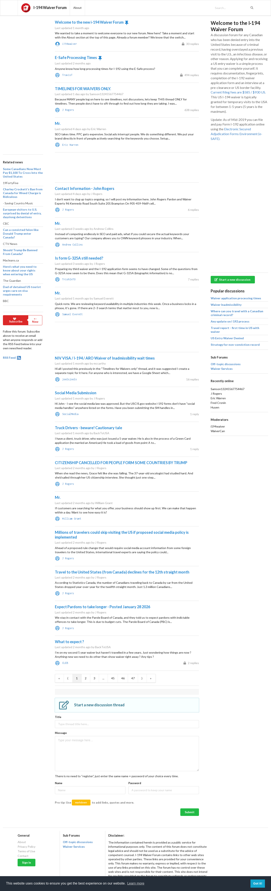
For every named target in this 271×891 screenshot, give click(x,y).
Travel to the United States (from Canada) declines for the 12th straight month (122, 572)
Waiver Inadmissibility (226, 304)
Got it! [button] (257, 883)
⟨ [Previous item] (67, 678)
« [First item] (59, 678)
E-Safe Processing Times (76, 57)
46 (123, 678)
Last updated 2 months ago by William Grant (84, 503)
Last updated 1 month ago (72, 28)
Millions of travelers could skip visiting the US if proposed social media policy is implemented (122, 534)
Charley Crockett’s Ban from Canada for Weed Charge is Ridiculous (23, 192)
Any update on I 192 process (230, 321)
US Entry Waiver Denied (227, 338)
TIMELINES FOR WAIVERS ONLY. (83, 88)
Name (58, 783)
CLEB (65, 662)
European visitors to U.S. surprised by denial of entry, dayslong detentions (22, 213)
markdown (81, 802)
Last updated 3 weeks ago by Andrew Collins (84, 228)
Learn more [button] (135, 883)
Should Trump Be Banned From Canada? (20, 252)
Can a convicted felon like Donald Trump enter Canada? (21, 233)
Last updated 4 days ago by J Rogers (78, 194)
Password (134, 783)
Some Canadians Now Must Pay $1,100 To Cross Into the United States (23, 172)
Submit (190, 812)
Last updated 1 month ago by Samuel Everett (84, 298)
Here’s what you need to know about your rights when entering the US (20, 270)
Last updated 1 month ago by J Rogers (80, 398)
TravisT (67, 75)
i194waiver (69, 43)
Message (61, 733)
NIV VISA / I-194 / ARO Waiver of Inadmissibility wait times (105, 358)
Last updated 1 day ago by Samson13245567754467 (89, 94)
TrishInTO (68, 279)
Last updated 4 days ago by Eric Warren (80, 129)
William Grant (71, 518)
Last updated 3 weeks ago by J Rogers (80, 263)
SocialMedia (70, 414)
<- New (35, 320)
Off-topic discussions (226, 364)
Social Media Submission (75, 392)
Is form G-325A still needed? (79, 258)
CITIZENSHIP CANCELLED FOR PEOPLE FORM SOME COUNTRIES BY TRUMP (121, 462)
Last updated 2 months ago (73, 63)
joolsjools (69, 379)
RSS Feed (12, 357)
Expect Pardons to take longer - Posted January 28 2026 (102, 606)
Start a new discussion (232, 279)
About (22, 842)
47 (133, 678)
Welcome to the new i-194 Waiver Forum (89, 22)
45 (113, 678)
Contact (23, 856)
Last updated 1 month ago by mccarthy (80, 363)
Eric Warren (70, 144)
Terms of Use (26, 851)
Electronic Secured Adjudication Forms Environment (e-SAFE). (236, 134)
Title (58, 717)
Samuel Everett (72, 314)
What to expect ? (69, 641)
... (103, 678)
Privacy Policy (26, 846)
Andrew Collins (72, 244)
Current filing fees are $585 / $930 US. (238, 92)
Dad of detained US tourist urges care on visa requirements (22, 290)
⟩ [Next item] (141, 678)
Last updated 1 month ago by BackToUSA (82, 433)
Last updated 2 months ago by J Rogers (80, 468)
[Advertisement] (23, 83)
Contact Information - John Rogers (84, 188)
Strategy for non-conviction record (235, 344)
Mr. (58, 123)
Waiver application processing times (236, 298)
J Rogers (68, 109)
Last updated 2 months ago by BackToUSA (83, 647)
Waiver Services (222, 368)
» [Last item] (150, 678)
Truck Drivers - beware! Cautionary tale (88, 427)
